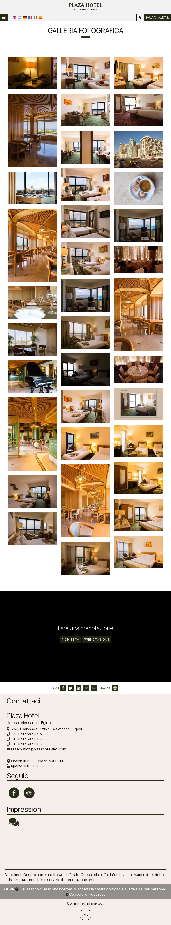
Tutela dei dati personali (146, 889)
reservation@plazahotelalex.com (38, 749)
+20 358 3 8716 (30, 744)
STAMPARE (109, 687)
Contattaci (23, 700)
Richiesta (70, 639)
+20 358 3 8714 (30, 733)
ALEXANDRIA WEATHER (85, 848)
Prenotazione (157, 17)
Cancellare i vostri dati (86, 894)
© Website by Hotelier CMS (85, 904)
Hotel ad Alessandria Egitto (29, 722)
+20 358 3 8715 (30, 739)
